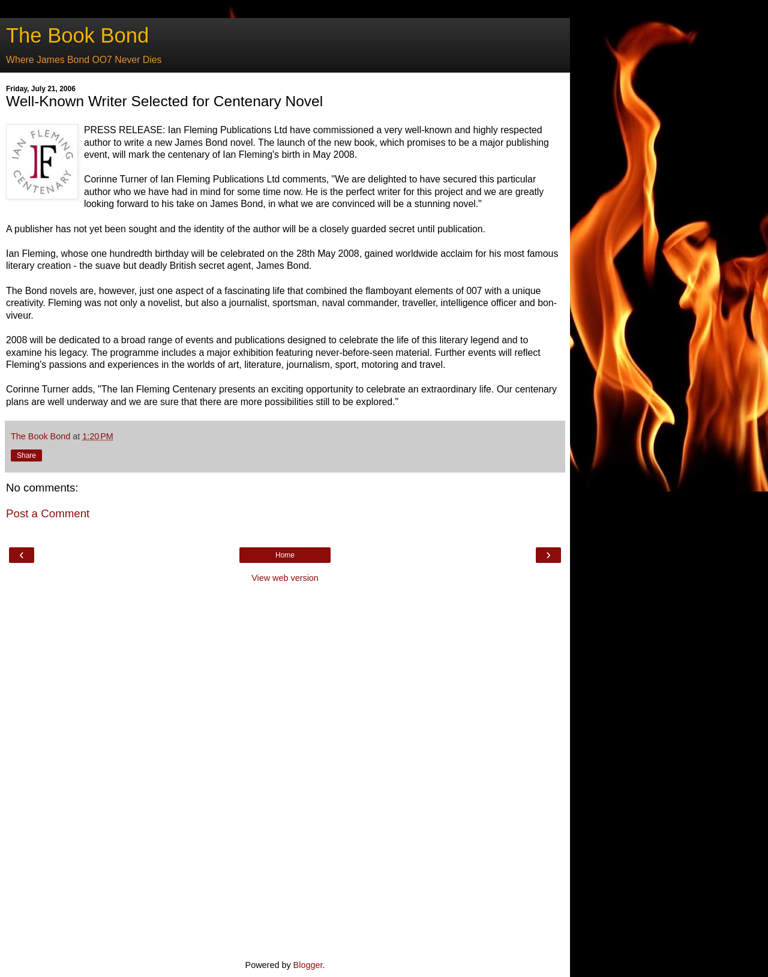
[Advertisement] (285, 770)
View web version (285, 578)
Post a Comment (47, 513)
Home (285, 555)
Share (26, 455)
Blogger (308, 965)
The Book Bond (77, 35)
